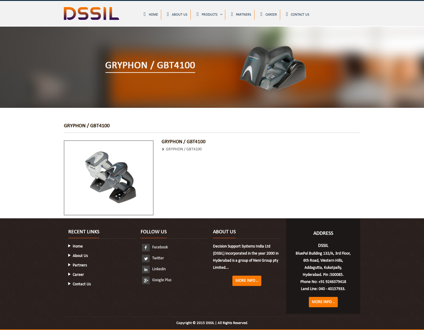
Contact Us (298, 14)
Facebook (155, 247)
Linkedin (154, 269)
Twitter (153, 258)
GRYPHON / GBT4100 (184, 149)
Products (207, 14)
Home (151, 14)
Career (268, 14)
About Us (177, 14)
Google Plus (156, 280)
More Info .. (246, 281)
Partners (241, 14)
